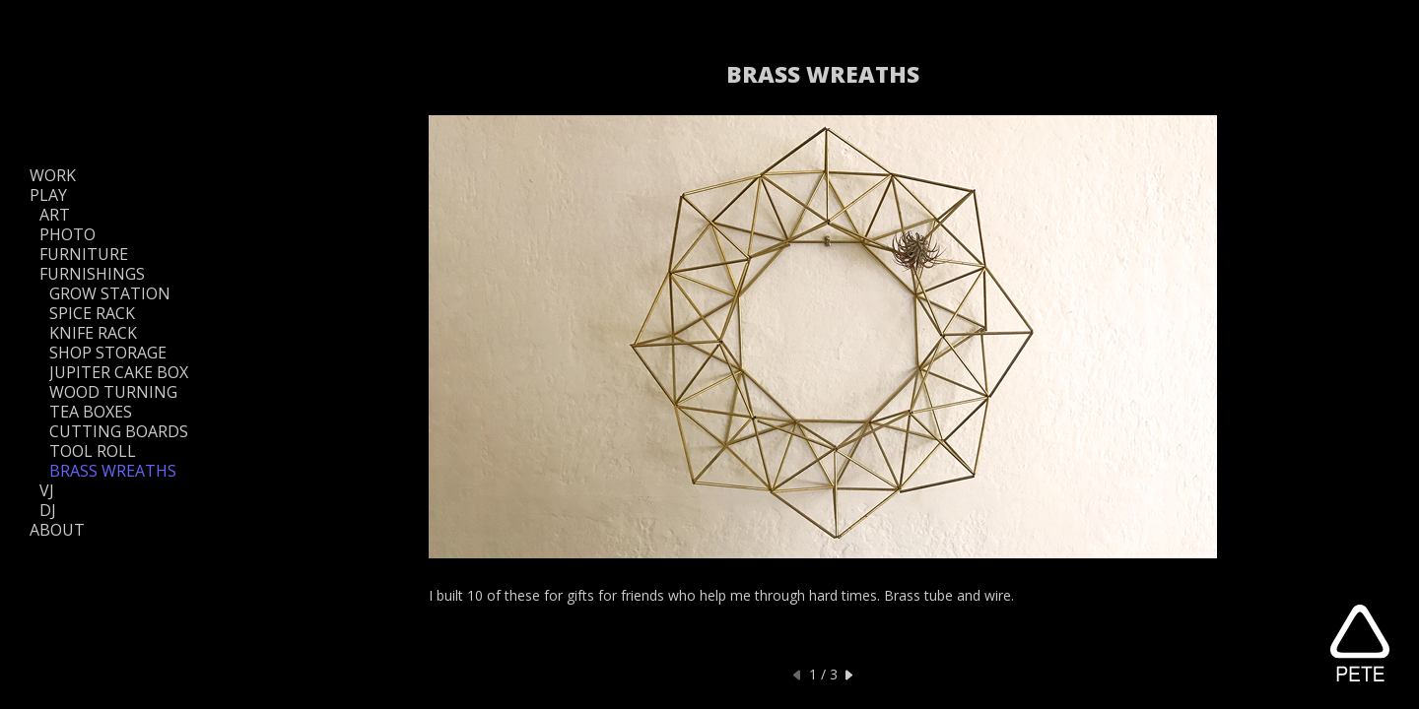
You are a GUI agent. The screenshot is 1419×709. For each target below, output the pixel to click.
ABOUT (57, 530)
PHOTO (67, 234)
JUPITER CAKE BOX (118, 372)
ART (54, 215)
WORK (53, 175)
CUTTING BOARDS (118, 431)
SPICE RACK (92, 313)
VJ (46, 490)
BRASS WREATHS (112, 471)
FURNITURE (83, 254)
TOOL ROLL (92, 451)
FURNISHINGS (92, 274)
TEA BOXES (90, 411)
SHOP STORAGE (108, 352)
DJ (47, 510)
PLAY (48, 195)
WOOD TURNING (113, 392)
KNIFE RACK (93, 333)
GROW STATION (109, 293)
